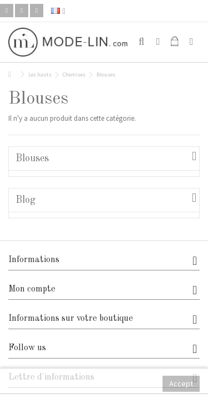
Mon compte (31, 289)
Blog (25, 200)
